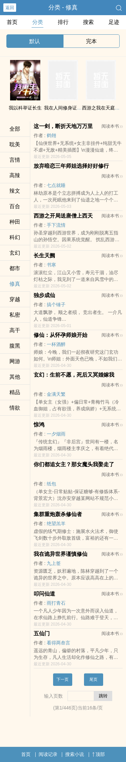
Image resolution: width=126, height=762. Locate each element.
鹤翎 (51, 135)
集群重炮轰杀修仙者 (58, 514)
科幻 (14, 237)
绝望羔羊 (56, 523)
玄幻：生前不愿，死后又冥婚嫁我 (74, 375)
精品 (14, 392)
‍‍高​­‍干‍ (14, 330)
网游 (14, 361)
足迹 (114, 22)
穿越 (14, 299)
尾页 (93, 679)
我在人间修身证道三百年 (70, 107)
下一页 (62, 679)
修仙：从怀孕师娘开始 (60, 335)
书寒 (51, 264)
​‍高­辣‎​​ (14, 175)
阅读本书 (112, 126)
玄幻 (14, 253)
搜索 (88, 22)
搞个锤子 (56, 304)
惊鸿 (39, 424)
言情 (14, 160)
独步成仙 (44, 295)
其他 (14, 377)
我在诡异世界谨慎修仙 (60, 554)
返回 (9, 7)
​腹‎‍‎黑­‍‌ (14, 346)
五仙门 (42, 633)
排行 (63, 22)
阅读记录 (48, 754)
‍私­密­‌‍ (14, 315)
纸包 (51, 483)
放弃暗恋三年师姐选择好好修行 (71, 166)
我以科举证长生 (25, 107)
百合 (14, 206)
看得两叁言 (58, 642)
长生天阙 (44, 255)
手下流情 (56, 225)
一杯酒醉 (56, 344)
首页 (12, 22)
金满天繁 (56, 394)
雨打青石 (56, 603)
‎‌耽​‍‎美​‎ (14, 144)
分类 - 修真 (63, 7)
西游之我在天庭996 (102, 107)
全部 (14, 129)
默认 (34, 41)
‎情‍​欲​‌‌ (14, 408)
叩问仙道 (44, 594)
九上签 (54, 563)
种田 (14, 222)
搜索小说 (74, 754)
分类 (37, 22)
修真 (14, 284)
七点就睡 (56, 185)
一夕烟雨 (56, 434)
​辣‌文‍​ (14, 191)
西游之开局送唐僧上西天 (63, 216)
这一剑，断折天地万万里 (63, 126)
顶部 (98, 754)
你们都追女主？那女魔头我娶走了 (74, 464)
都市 (14, 268)
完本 (91, 41)
